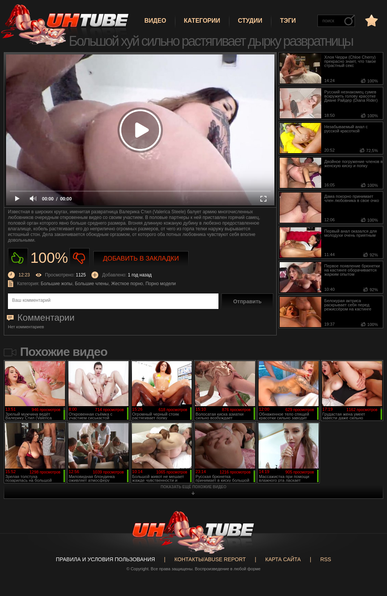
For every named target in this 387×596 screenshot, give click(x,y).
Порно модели (161, 283)
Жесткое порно (127, 283)
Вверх (370, 562)
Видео (155, 20)
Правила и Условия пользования (105, 559)
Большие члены (91, 283)
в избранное (371, 20)
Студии (250, 20)
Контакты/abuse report (210, 559)
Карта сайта (283, 559)
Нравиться (18, 258)
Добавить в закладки (141, 258)
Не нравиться (80, 258)
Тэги (288, 20)
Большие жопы (57, 283)
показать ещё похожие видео (193, 487)
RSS (325, 559)
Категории (202, 20)
